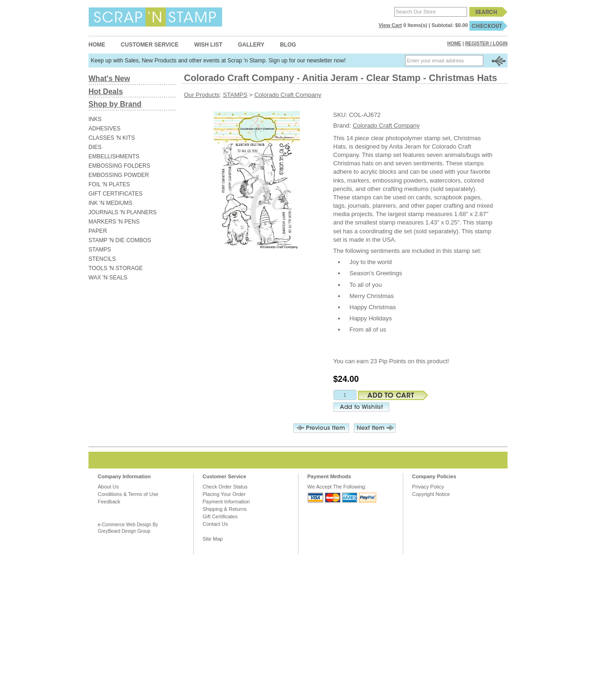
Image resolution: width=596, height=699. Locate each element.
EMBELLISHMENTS (113, 156)
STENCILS (102, 259)
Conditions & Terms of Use (128, 494)
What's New (109, 78)
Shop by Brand (115, 104)
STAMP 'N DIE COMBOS (119, 240)
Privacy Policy (428, 486)
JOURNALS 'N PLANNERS (122, 212)
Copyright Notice (431, 494)
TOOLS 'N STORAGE (115, 268)
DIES (95, 147)
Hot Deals (105, 91)
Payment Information (226, 501)
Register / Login (486, 43)
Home (96, 44)
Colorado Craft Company (287, 94)
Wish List (208, 44)
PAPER (97, 231)
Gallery (251, 44)
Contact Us (215, 524)
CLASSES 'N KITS (111, 138)
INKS (95, 119)
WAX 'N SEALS (107, 277)
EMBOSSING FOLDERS (119, 166)
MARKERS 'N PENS (114, 221)
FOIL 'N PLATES (109, 184)
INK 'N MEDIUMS (110, 203)
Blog (288, 44)
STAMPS (99, 249)
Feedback (109, 501)
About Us (108, 486)
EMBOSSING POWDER (118, 175)
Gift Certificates (220, 516)
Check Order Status (225, 486)
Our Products (202, 94)
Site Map (213, 539)
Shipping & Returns (225, 509)
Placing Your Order (224, 494)
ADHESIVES (104, 128)
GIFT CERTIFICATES (115, 193)
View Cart (390, 25)
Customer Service (149, 44)
